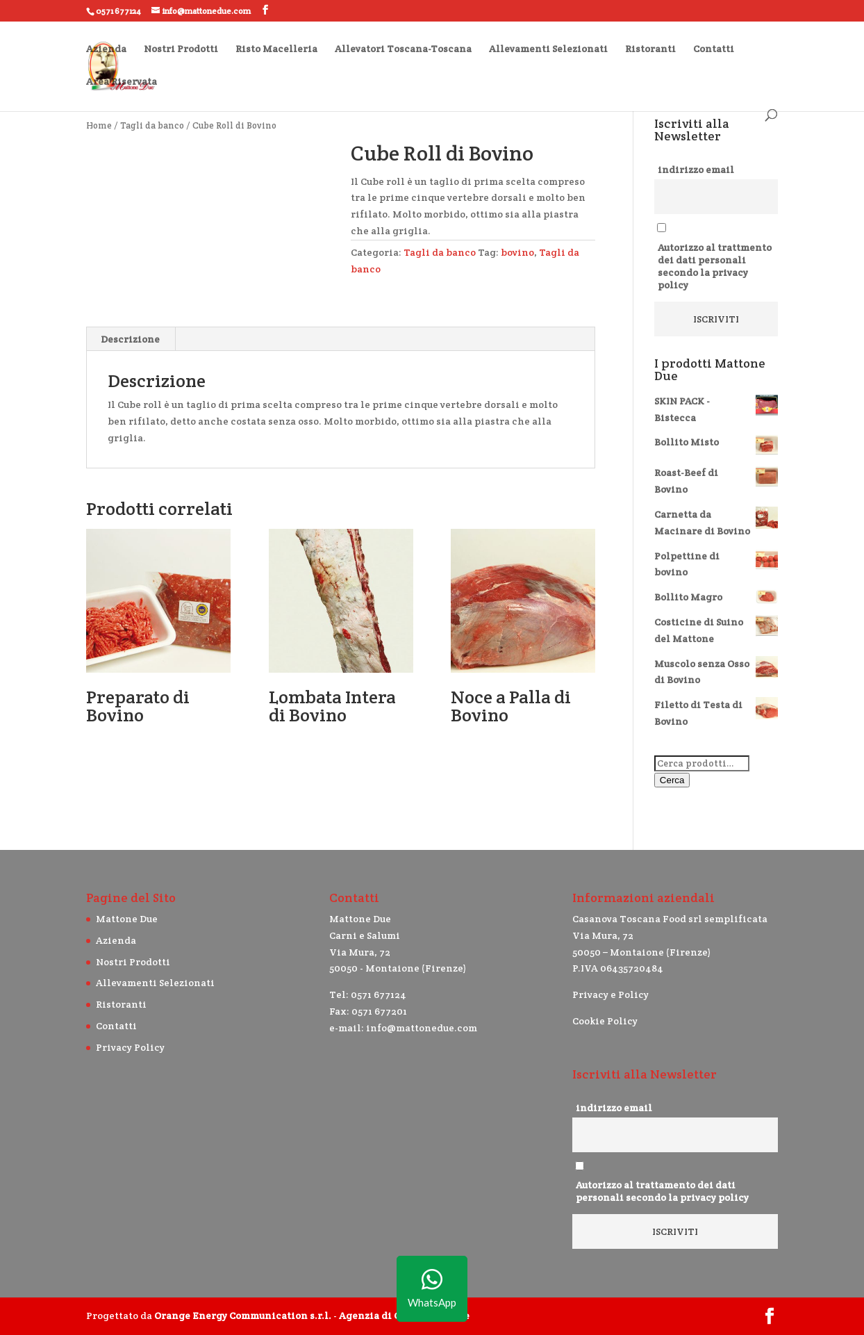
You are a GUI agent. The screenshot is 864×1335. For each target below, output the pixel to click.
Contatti (713, 49)
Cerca (672, 780)
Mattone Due (127, 918)
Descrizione (130, 339)
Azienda (106, 49)
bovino (517, 252)
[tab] (130, 339)
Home (99, 125)
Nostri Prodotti (181, 49)
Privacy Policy (130, 1047)
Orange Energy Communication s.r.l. (242, 1315)
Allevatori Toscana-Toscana (403, 49)
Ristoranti (650, 49)
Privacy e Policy (610, 994)
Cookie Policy (605, 1021)
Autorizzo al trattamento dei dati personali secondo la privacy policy (662, 1191)
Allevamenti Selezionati (548, 49)
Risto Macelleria (276, 49)
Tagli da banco (152, 125)
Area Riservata (121, 82)
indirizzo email (696, 169)
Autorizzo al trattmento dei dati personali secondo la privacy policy (715, 266)
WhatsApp (432, 1289)
